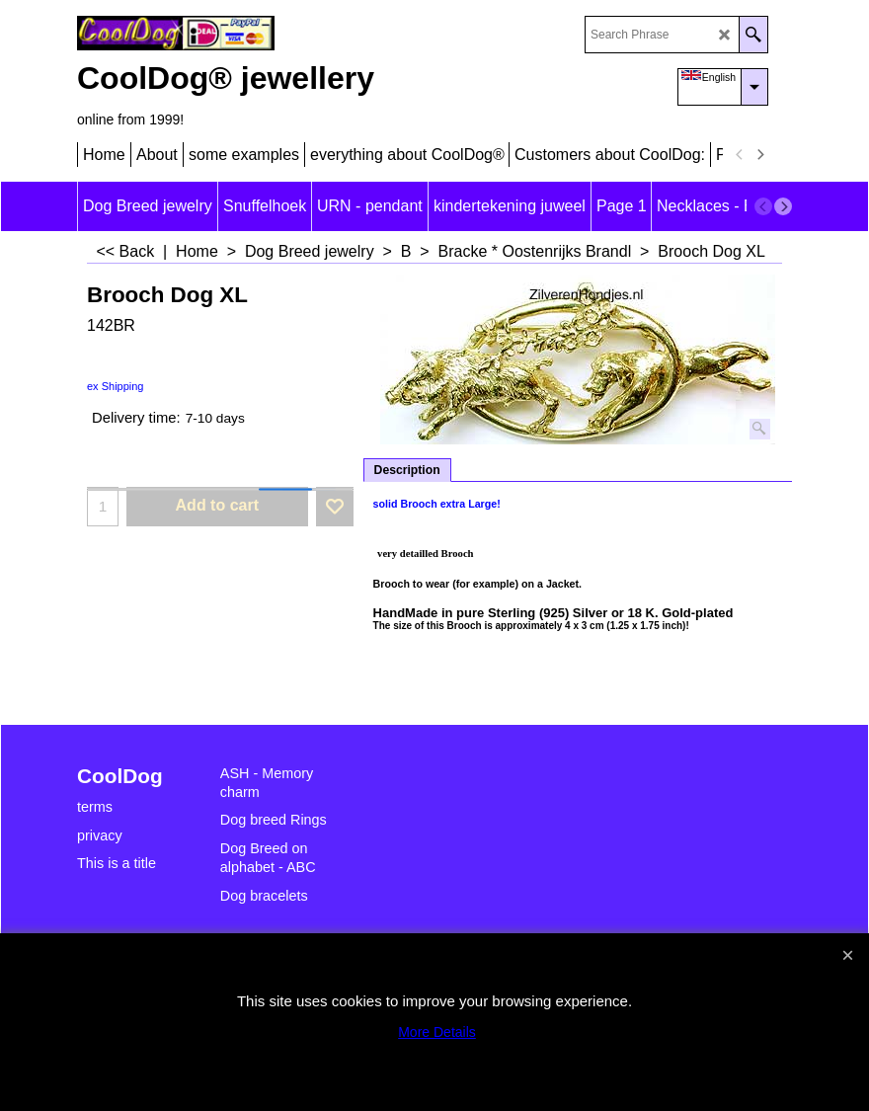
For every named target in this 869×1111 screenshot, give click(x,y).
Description (407, 470)
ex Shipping (115, 386)
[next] (759, 155)
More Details (437, 1032)
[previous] (740, 155)
